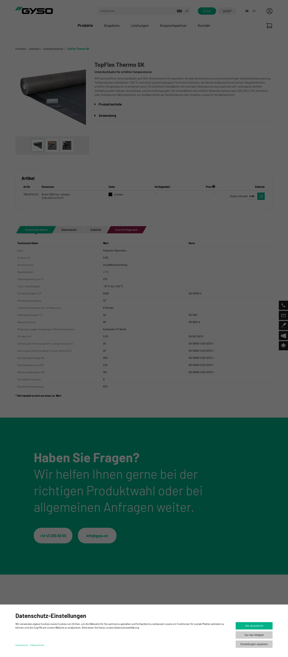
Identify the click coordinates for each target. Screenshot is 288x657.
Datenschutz (37, 645)
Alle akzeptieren (254, 625)
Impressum (21, 645)
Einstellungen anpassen (254, 644)
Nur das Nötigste (254, 635)
